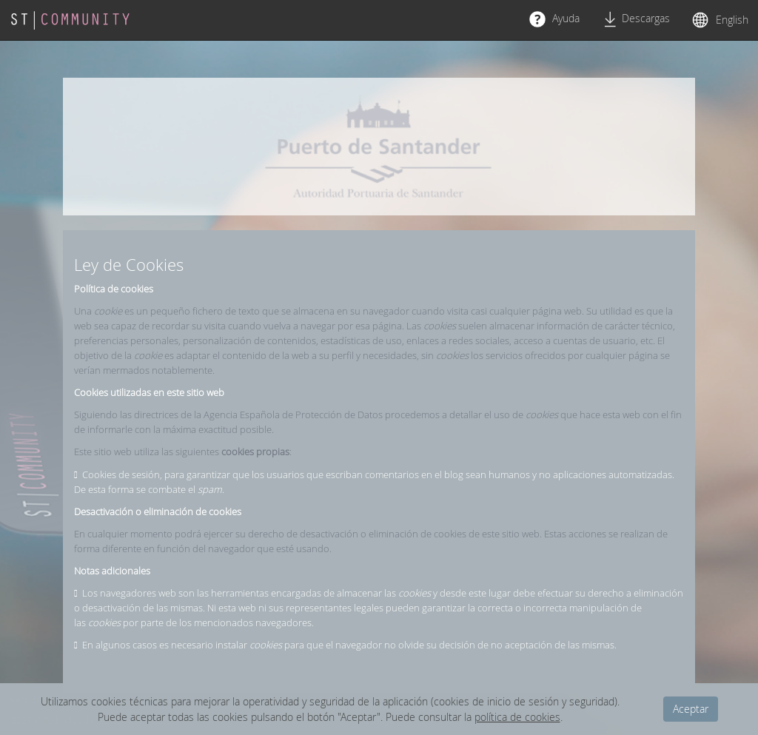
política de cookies (517, 717)
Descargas (636, 19)
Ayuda (554, 19)
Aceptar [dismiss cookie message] (690, 709)
